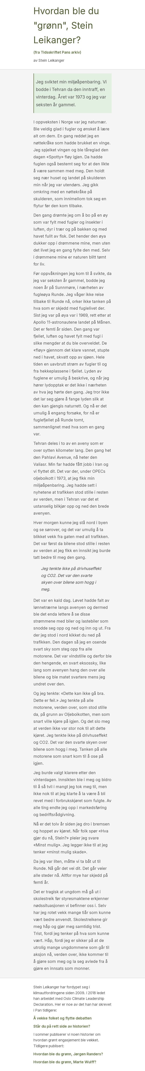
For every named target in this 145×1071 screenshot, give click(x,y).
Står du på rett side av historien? (61, 1026)
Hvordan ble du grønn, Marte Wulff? (64, 1062)
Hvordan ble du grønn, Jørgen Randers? (68, 1054)
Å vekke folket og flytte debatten (62, 1018)
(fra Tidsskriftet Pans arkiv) (57, 52)
